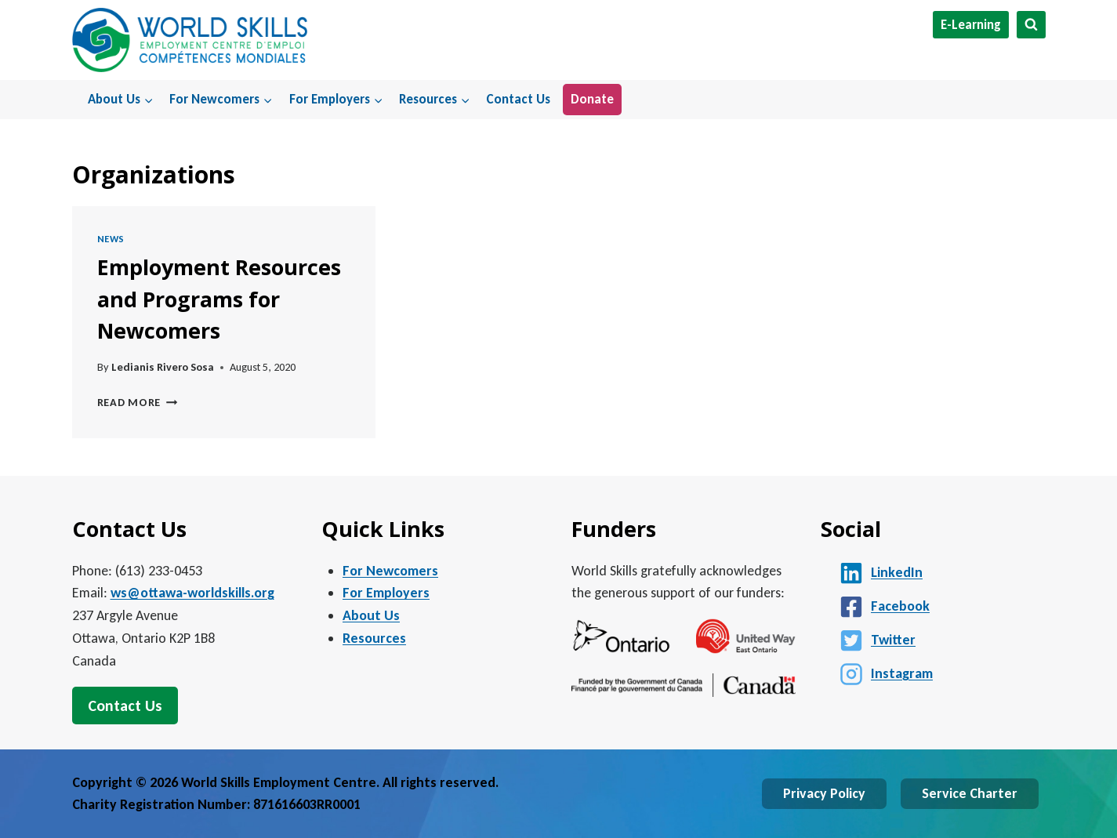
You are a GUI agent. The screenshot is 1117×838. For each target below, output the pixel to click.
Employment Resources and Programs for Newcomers (219, 298)
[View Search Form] (1031, 24)
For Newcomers (390, 570)
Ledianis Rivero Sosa (162, 367)
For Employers (386, 592)
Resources (374, 638)
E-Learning (971, 24)
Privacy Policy (824, 793)
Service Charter (969, 793)
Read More (137, 402)
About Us (371, 615)
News (111, 239)
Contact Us (518, 99)
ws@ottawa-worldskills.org (192, 592)
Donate (592, 99)
